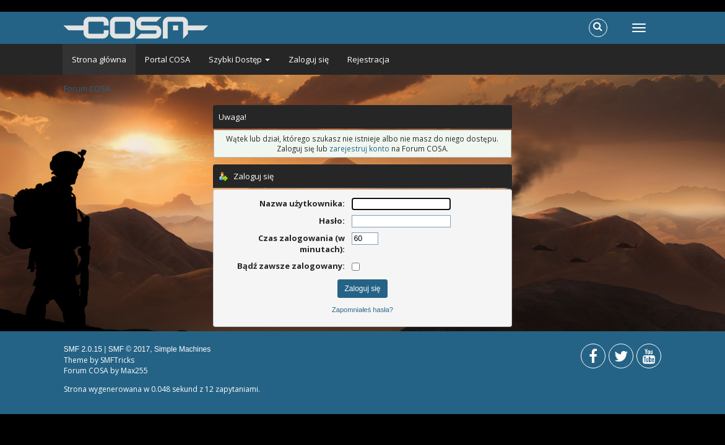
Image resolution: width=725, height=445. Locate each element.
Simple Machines (182, 349)
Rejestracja (368, 59)
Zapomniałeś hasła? (362, 309)
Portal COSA (167, 59)
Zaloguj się (309, 59)
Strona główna (99, 59)
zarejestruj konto (359, 148)
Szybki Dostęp (239, 59)
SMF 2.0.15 (83, 349)
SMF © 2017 (129, 349)
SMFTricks (117, 360)
